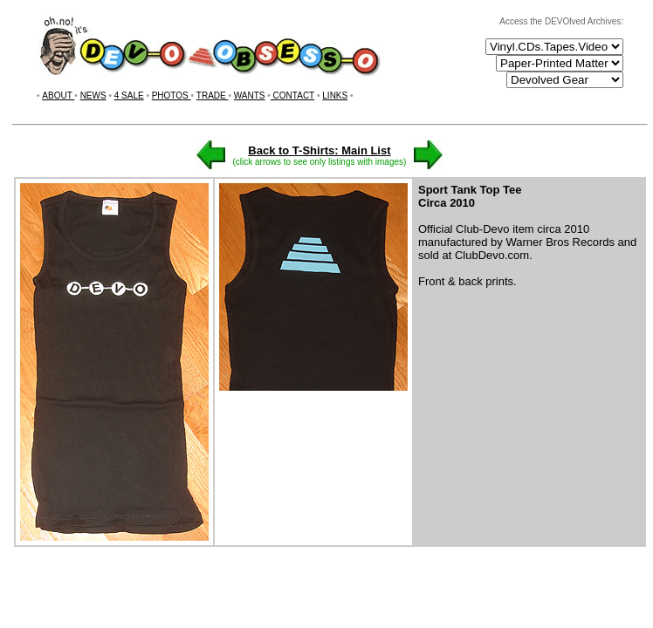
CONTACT (292, 95)
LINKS (334, 95)
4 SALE (129, 95)
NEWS (93, 95)
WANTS (249, 95)
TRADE (212, 95)
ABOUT (58, 95)
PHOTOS (171, 95)
